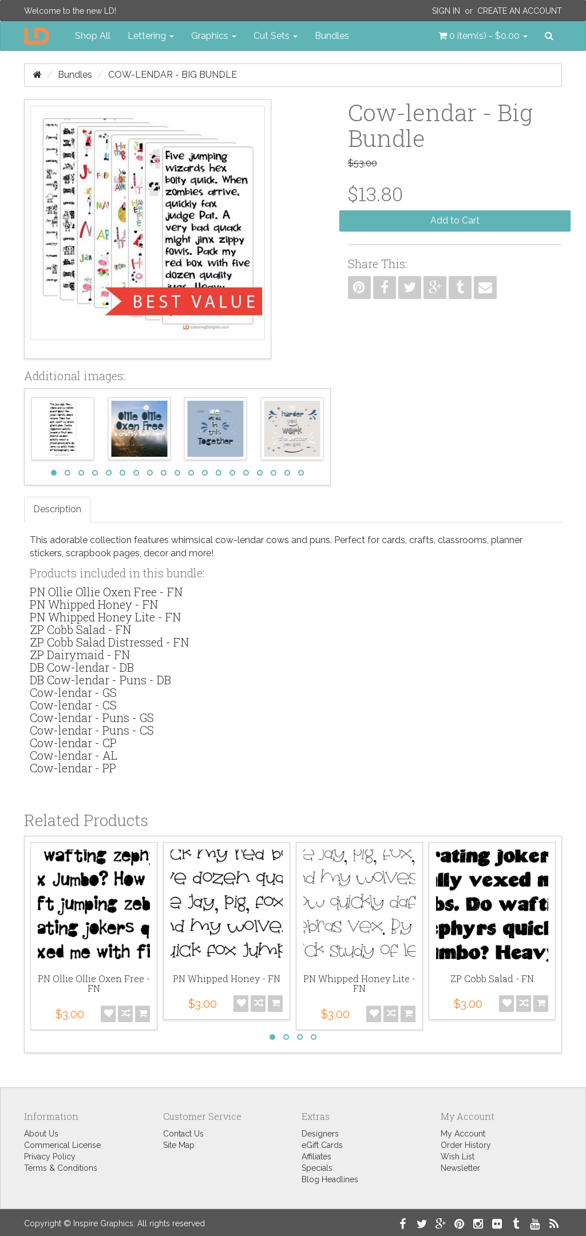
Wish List (457, 1156)
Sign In (446, 10)
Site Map (179, 1145)
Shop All (92, 35)
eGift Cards (322, 1145)
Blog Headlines (330, 1179)
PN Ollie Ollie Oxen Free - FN (106, 591)
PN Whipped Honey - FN (94, 604)
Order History (466, 1145)
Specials (317, 1168)
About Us (41, 1133)
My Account (463, 1133)
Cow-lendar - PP (73, 767)
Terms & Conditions (60, 1168)
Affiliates (316, 1156)
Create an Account (519, 10)
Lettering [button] (151, 35)
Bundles (332, 35)
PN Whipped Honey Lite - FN (105, 616)
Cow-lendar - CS (73, 704)
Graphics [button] (213, 35)
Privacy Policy (50, 1156)
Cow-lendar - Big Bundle (172, 74)
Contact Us (183, 1133)
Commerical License (62, 1145)
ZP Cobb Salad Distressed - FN (109, 642)
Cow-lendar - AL (73, 755)
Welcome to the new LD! (70, 10)
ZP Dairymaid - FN (80, 654)
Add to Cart (455, 220)
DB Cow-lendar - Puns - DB (100, 679)
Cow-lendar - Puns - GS (92, 717)
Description (57, 509)
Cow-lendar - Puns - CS (92, 730)
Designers (320, 1133)
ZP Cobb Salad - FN (80, 629)
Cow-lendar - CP (73, 742)
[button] (483, 36)
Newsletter (460, 1168)
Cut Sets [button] (276, 35)
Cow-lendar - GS (73, 692)
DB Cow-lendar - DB (82, 667)
